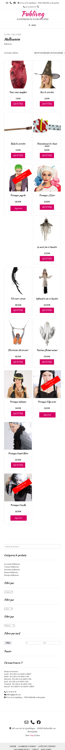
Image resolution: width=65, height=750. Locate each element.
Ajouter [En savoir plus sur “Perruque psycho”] (18, 208)
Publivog (32, 13)
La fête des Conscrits (46, 746)
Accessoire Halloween (12, 564)
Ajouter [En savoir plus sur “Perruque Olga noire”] (47, 414)
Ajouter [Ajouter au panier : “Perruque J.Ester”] (47, 207)
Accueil (7, 35)
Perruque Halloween (11, 575)
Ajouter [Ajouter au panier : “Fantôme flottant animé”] (47, 361)
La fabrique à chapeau (27, 746)
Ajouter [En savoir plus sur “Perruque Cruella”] (18, 517)
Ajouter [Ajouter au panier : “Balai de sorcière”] (18, 155)
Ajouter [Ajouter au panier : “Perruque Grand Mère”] (18, 464)
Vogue (32, 735)
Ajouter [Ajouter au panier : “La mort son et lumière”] (47, 258)
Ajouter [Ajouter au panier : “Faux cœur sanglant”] (18, 103)
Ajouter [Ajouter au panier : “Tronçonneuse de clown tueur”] (47, 155)
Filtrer (8, 643)
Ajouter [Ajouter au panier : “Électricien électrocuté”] (18, 361)
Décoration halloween (12, 570)
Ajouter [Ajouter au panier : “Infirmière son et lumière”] (47, 310)
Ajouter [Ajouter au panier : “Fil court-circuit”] (18, 310)
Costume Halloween (11, 567)
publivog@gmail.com (13, 694)
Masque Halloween (11, 572)
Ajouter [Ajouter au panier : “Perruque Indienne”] (18, 413)
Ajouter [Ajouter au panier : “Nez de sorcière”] (47, 103)
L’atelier (13, 746)
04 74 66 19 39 (11, 692)
